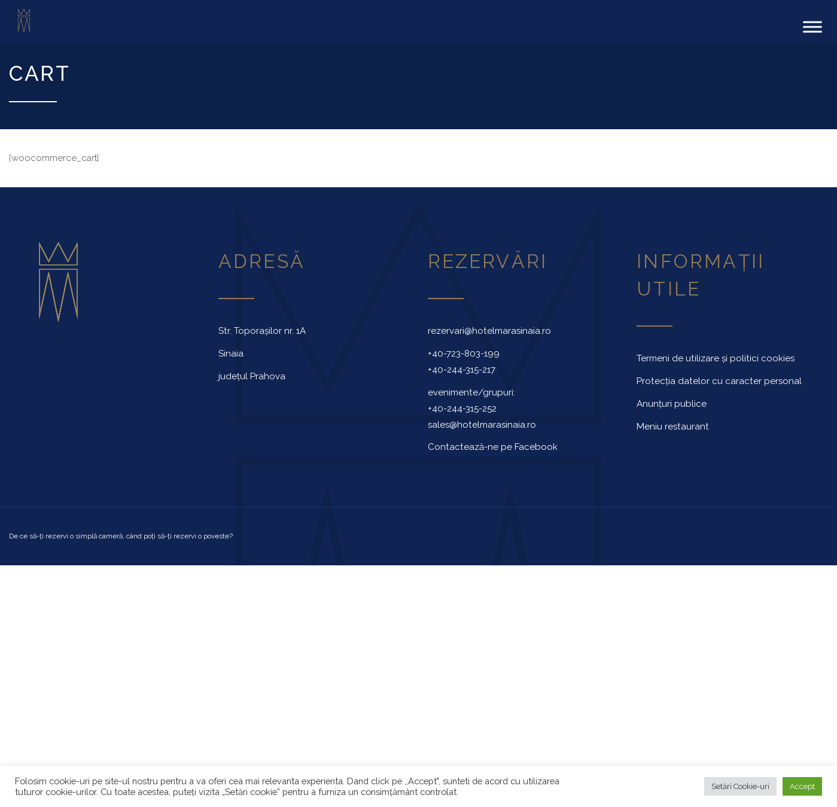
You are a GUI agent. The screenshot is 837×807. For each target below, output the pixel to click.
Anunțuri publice (672, 403)
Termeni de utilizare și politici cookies (716, 358)
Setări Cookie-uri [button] (740, 786)
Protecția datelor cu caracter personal (719, 381)
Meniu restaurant (673, 426)
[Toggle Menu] (812, 26)
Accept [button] (802, 786)
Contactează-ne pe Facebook (493, 446)
